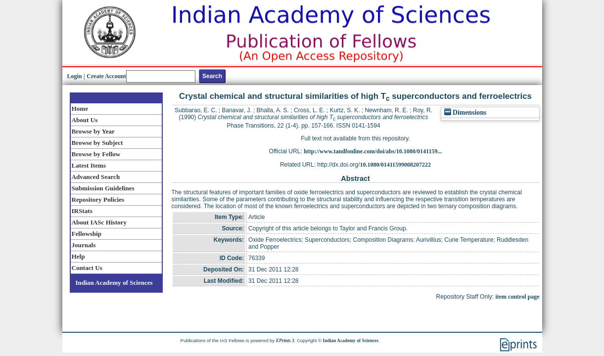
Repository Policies (98, 199)
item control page (517, 296)
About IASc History (99, 222)
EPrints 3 (285, 340)
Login (74, 76)
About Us (85, 120)
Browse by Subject (97, 142)
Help (78, 256)
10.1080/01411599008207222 (395, 164)
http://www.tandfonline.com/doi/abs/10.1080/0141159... (373, 151)
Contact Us (87, 267)
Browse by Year (93, 131)
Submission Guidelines (103, 188)
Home (80, 108)
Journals (84, 245)
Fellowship (86, 233)
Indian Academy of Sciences (114, 282)
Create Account (106, 76)
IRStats (82, 211)
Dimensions (465, 112)
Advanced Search (96, 176)
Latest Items (89, 165)
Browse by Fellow (96, 154)
